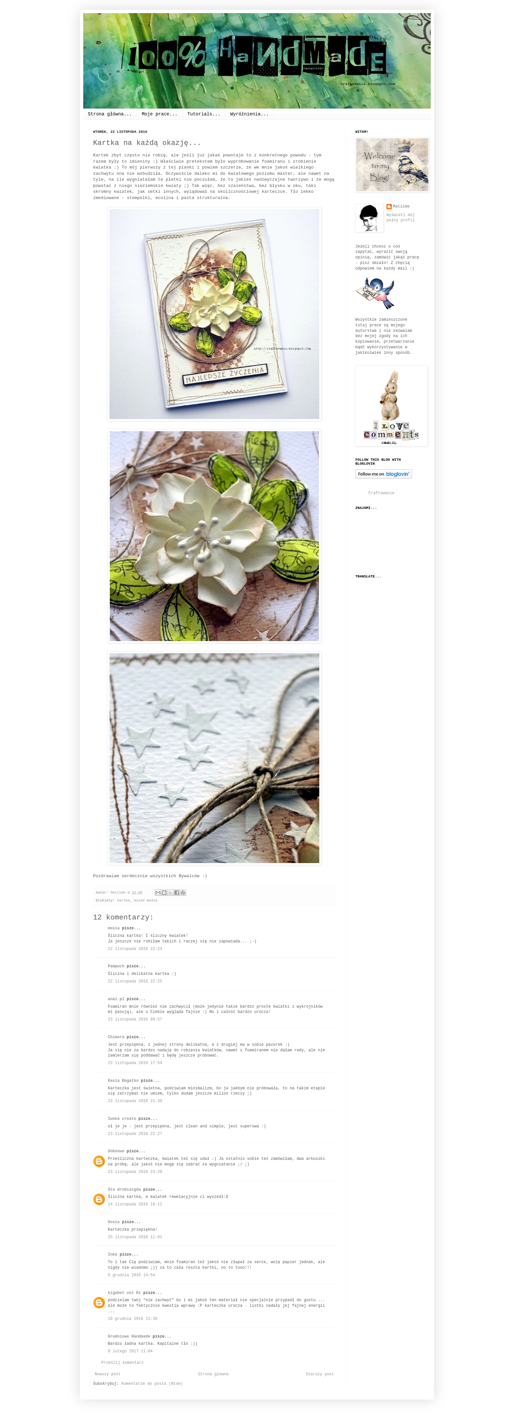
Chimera (116, 1037)
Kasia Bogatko (123, 1081)
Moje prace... (159, 114)
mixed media (145, 900)
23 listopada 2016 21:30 (135, 1101)
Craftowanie (381, 493)
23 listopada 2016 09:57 (135, 1019)
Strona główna (213, 1374)
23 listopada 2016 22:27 (135, 1134)
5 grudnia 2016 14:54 (131, 1275)
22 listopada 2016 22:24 (135, 949)
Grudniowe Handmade (129, 1336)
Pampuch (116, 966)
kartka (123, 900)
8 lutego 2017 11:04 (130, 1351)
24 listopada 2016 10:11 (135, 1204)
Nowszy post (108, 1374)
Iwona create (122, 1119)
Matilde (401, 206)
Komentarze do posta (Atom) (152, 1384)
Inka (112, 1254)
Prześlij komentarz (122, 1363)
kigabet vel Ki (124, 1293)
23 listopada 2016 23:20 (135, 1172)
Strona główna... (110, 114)
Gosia (114, 1222)
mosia (114, 928)
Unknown (116, 1151)
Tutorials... (204, 114)
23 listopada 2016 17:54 (135, 1063)
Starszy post (320, 1374)
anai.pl (116, 999)
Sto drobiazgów (124, 1189)
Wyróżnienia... (249, 114)
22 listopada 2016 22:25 (135, 981)
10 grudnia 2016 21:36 (132, 1319)
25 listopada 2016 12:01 (135, 1237)
